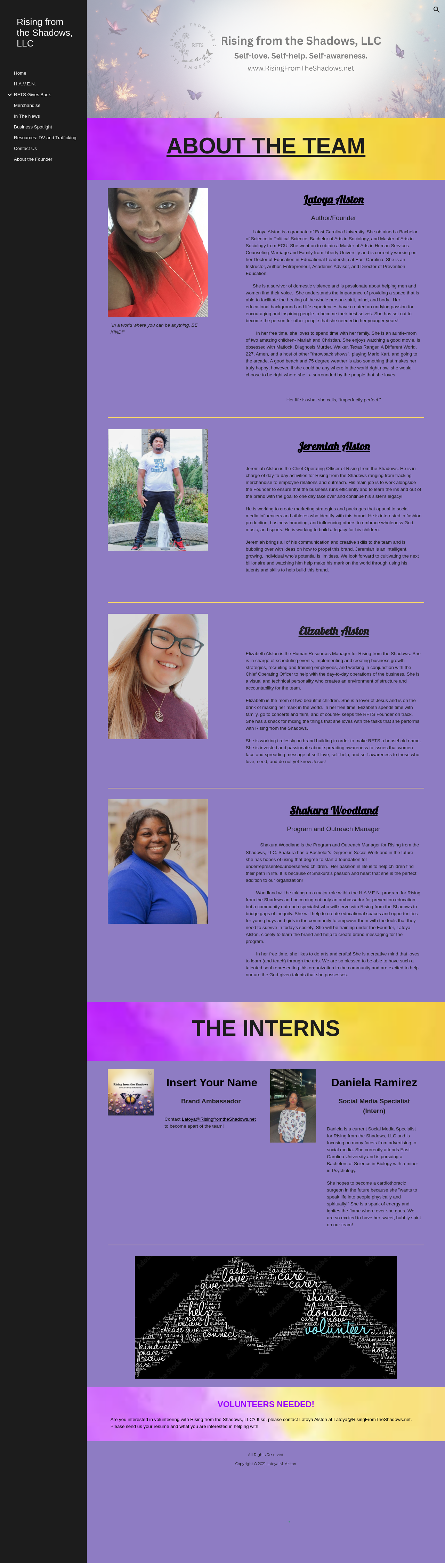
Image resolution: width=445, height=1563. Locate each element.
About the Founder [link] (33, 159)
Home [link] (20, 73)
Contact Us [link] (25, 148)
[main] (266, 149)
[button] (436, 9)
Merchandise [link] (27, 105)
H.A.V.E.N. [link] (25, 83)
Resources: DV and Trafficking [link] (45, 137)
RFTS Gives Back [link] (32, 94)
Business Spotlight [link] (33, 126)
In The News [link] (27, 116)
